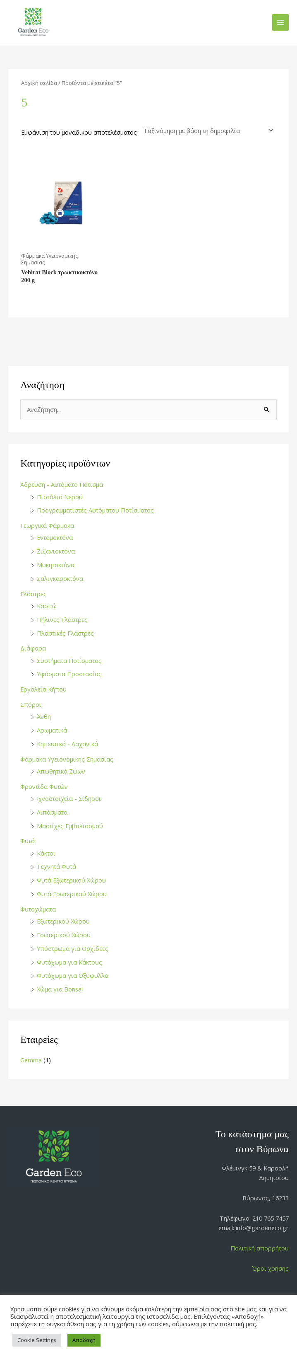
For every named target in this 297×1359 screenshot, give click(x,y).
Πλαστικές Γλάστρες (65, 633)
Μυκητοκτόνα (55, 565)
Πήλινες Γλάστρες (62, 619)
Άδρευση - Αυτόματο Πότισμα (61, 484)
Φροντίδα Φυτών (44, 786)
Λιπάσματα (52, 812)
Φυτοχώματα (38, 909)
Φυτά (27, 841)
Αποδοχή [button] (84, 1340)
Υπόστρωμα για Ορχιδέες (72, 948)
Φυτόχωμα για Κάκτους (69, 962)
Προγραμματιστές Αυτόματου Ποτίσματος (95, 510)
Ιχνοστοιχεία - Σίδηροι (69, 798)
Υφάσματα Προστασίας (69, 674)
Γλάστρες (33, 594)
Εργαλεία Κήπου (43, 689)
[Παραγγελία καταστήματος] (207, 130)
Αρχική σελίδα (39, 83)
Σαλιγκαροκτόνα (60, 578)
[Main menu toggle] (280, 22)
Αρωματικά (52, 730)
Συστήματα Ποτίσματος (69, 660)
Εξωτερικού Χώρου (63, 921)
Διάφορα (33, 648)
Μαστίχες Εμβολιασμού (70, 826)
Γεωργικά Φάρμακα (47, 525)
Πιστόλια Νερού (60, 497)
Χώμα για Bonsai (60, 989)
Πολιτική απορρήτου (259, 1248)
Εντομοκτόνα (55, 537)
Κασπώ (47, 606)
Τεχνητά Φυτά (56, 866)
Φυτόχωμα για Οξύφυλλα (72, 975)
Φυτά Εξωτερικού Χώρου (71, 880)
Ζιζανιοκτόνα (56, 551)
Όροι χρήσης (270, 1268)
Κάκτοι (46, 853)
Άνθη (44, 716)
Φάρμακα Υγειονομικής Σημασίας (66, 759)
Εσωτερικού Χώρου (64, 935)
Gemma (31, 1060)
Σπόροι (30, 704)
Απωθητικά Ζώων (61, 771)
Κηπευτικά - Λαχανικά (67, 744)
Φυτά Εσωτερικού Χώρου (72, 894)
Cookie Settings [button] (36, 1340)
